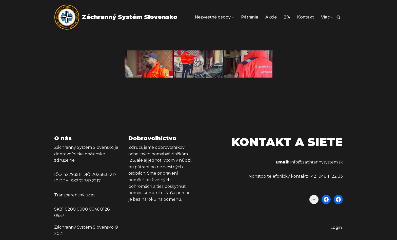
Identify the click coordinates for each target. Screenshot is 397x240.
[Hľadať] (338, 17)
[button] (233, 17)
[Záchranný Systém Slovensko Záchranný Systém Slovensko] (115, 17)
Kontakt (305, 17)
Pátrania (249, 17)
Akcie (271, 17)
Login (336, 227)
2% (287, 17)
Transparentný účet (74, 195)
